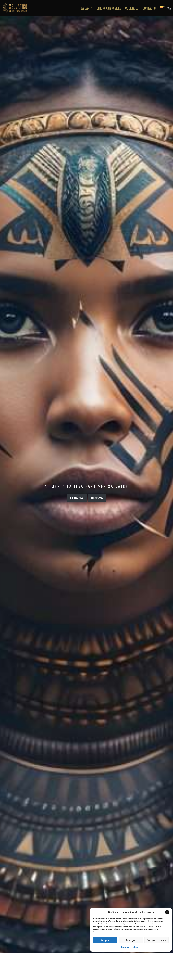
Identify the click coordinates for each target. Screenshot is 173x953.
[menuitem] (161, 7)
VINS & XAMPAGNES (109, 8)
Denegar (131, 940)
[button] (167, 912)
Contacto (149, 8)
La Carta (86, 8)
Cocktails (131, 8)
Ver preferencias (156, 940)
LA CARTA (76, 498)
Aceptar (105, 940)
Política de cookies (129, 947)
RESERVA (97, 498)
